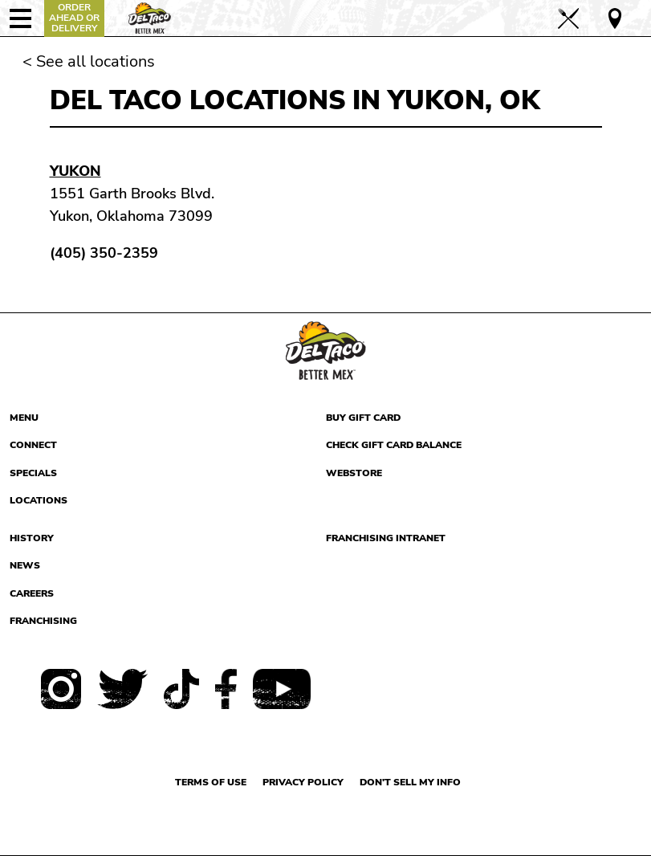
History (32, 538)
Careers (32, 593)
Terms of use (210, 782)
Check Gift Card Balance (394, 444)
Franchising (43, 620)
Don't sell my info (410, 782)
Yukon (75, 171)
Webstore (354, 473)
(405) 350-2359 (104, 253)
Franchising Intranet (386, 538)
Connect (33, 444)
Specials (33, 473)
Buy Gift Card (363, 417)
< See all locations (88, 61)
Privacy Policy (303, 782)
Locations (38, 500)
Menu (24, 417)
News (25, 565)
